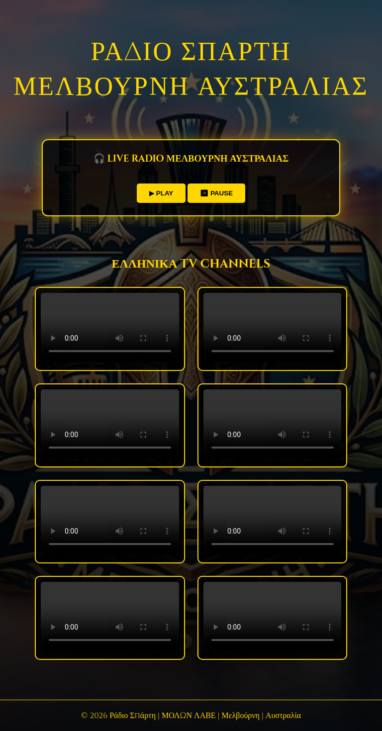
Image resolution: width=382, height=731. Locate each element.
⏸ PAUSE (216, 193)
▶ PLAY (161, 193)
